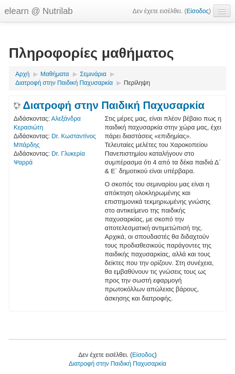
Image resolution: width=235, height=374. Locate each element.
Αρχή (22, 73)
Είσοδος (197, 10)
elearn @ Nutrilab (38, 11)
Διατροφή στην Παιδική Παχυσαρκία (64, 82)
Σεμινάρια (93, 73)
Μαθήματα (54, 73)
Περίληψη (137, 82)
